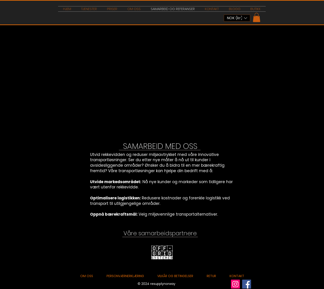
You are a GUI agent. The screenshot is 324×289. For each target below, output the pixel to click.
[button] (237, 18)
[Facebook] (246, 284)
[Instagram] (235, 284)
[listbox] (237, 18)
